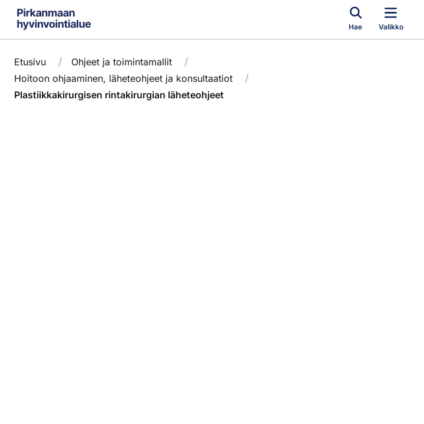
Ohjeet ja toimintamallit (121, 62)
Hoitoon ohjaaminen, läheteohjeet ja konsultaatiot (123, 78)
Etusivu (30, 62)
